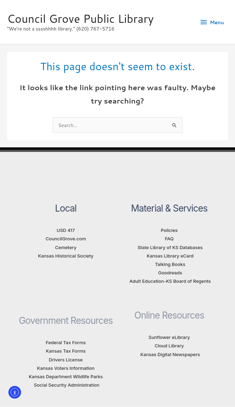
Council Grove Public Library (80, 18)
